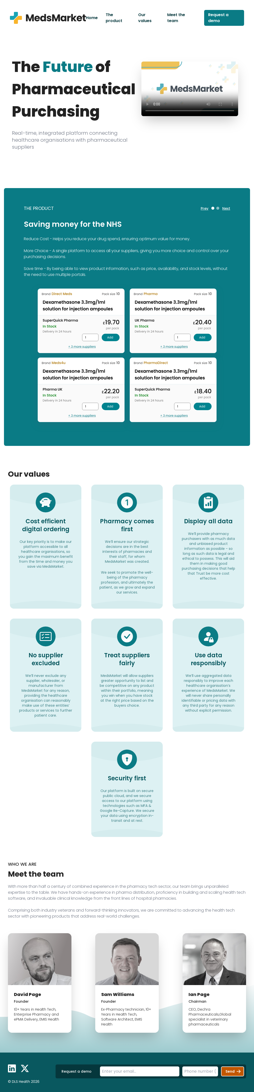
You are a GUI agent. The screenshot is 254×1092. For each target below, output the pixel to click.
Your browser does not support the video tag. (189, 89)
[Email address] (139, 1071)
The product (114, 18)
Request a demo (218, 18)
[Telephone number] (200, 1071)
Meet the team (176, 18)
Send (234, 1071)
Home (92, 18)
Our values (145, 18)
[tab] (212, 208)
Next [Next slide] (226, 208)
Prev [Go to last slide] (204, 208)
